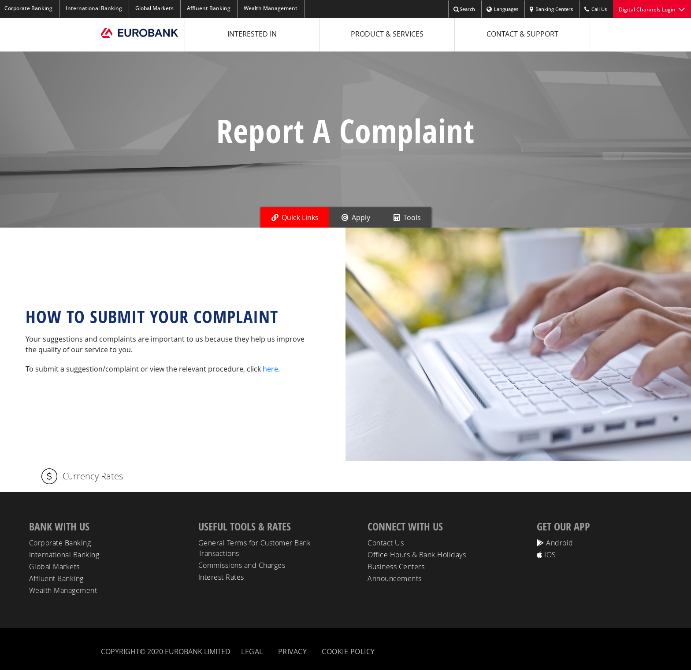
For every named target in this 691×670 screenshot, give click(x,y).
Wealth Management (270, 8)
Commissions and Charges (242, 565)
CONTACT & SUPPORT (522, 34)
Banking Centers (551, 9)
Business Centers (396, 566)
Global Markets (154, 8)
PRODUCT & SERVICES (387, 34)
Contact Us (386, 543)
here (270, 369)
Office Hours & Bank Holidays (417, 555)
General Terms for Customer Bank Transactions (254, 548)
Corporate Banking (60, 543)
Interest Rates (221, 577)
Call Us (595, 9)
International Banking (94, 8)
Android (555, 543)
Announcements (395, 578)
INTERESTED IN (252, 34)
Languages (502, 9)
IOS (546, 555)
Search (464, 9)
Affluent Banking (208, 8)
